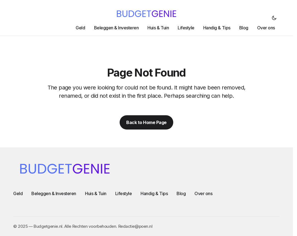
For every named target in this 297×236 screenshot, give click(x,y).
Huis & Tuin (95, 193)
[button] (274, 17)
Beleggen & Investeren (53, 193)
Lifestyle (123, 193)
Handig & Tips (154, 193)
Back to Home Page (146, 122)
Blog (181, 193)
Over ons (203, 193)
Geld (18, 193)
